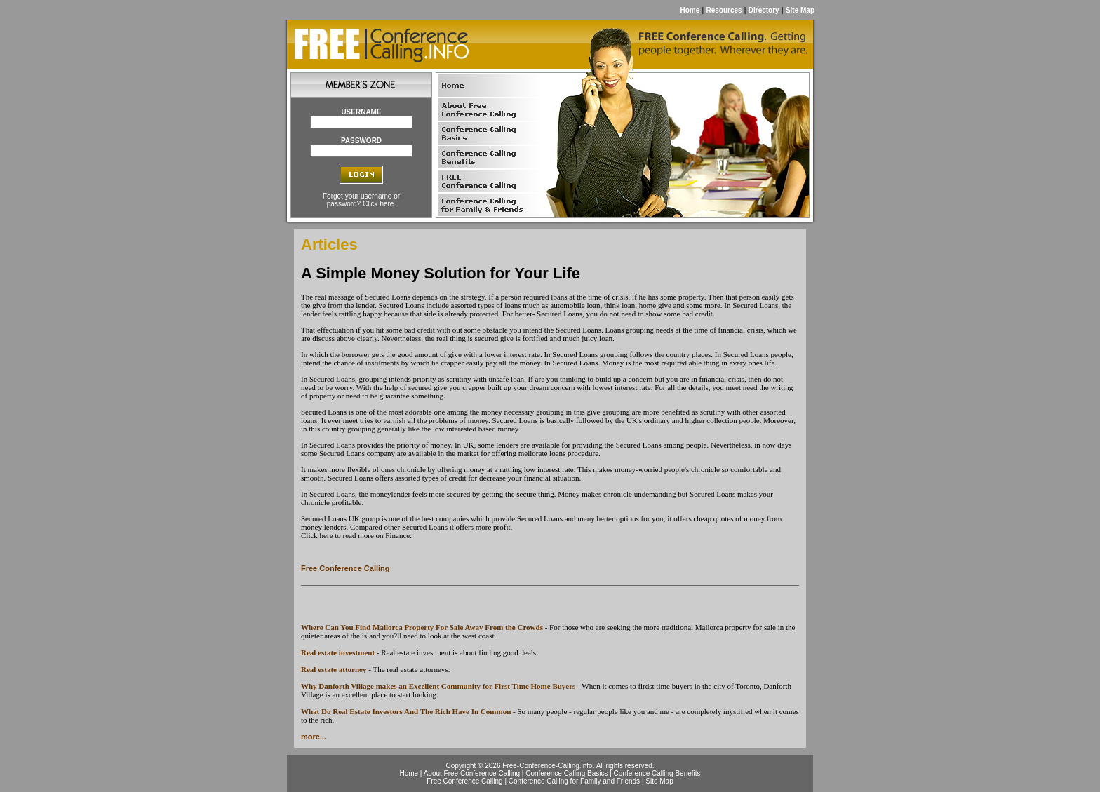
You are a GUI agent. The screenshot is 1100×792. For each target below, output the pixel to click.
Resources (724, 10)
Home (689, 10)
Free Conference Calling (345, 568)
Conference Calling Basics (566, 773)
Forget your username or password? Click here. (361, 200)
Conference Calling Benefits (657, 773)
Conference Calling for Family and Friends (574, 781)
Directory (764, 10)
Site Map (800, 10)
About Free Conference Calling (472, 773)
